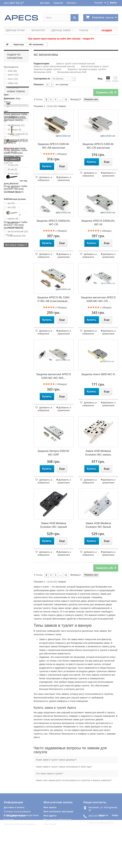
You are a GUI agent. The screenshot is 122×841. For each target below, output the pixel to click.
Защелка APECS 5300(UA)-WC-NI (98, 222)
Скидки (107, 30)
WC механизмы (36, 44)
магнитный (15, 227)
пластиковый (17, 235)
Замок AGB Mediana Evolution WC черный (53, 525)
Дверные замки (61, 30)
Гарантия (58, 3)
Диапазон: (9, 98)
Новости (103, 836)
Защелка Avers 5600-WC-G (98, 374)
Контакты (71, 3)
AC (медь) (14, 129)
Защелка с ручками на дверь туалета (87, 69)
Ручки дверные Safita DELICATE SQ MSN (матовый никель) (15, 276)
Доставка (45, 3)
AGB (12, 71)
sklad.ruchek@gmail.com (100, 822)
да (11, 203)
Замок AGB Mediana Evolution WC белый (98, 525)
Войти (113, 2)
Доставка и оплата (14, 807)
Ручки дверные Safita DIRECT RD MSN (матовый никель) (15, 312)
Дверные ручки (15, 30)
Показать (39, 84)
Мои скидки (50, 824)
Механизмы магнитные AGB (71, 72)
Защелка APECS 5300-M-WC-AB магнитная (53, 146)
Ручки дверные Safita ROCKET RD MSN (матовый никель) (15, 383)
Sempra (13, 87)
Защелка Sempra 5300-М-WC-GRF (53, 452)
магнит (13, 223)
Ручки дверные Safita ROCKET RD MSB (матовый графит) (15, 347)
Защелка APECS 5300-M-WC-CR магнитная (98, 146)
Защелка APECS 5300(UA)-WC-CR (54, 222)
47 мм (12, 152)
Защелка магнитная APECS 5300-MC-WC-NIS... (53, 376)
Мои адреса (50, 815)
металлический (18, 231)
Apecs (13, 74)
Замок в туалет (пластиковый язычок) (75, 63)
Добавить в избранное (45, 178)
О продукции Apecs (14, 815)
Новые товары (16, 250)
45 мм (13, 187)
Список (115, 79)
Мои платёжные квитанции (58, 811)
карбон (13, 218)
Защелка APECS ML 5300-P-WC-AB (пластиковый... (53, 299)
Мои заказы (50, 807)
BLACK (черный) (18, 134)
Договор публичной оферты (19, 824)
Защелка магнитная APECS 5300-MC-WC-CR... (98, 299)
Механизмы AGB (42, 72)
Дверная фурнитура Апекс (25, 836)
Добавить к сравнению (64, 178)
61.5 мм (13, 161)
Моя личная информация (57, 820)
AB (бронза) (16, 125)
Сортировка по (42, 78)
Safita (13, 83)
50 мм (13, 156)
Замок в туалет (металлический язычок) (54, 66)
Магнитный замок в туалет (94, 66)
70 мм (13, 165)
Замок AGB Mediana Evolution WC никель (98, 452)
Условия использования (17, 811)
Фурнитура (38, 30)
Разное (83, 30)
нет (12, 207)
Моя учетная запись (58, 802)
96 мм (13, 173)
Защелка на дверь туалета (47, 69)
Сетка (108, 79)
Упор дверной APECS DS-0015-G (16, 439)
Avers (13, 79)
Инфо (115, 836)
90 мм (12, 169)
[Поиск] (74, 17)
